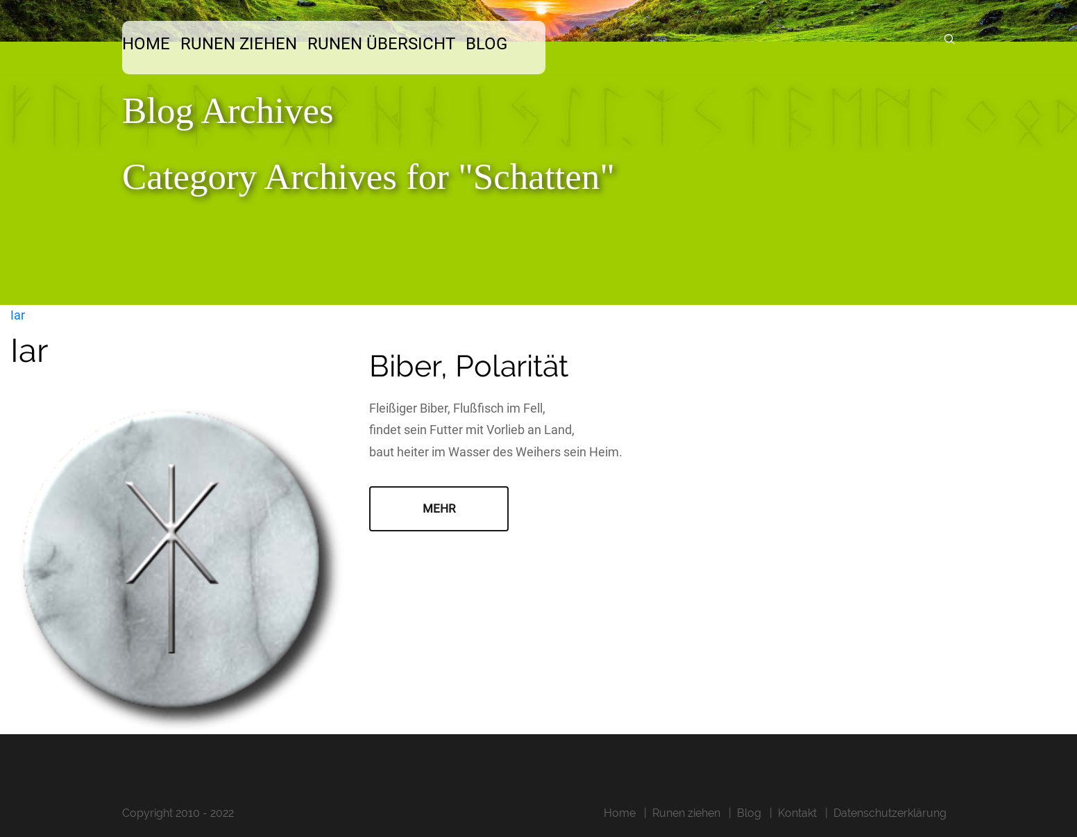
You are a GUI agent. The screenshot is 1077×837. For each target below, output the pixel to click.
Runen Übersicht (381, 43)
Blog (486, 43)
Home (146, 43)
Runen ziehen (238, 43)
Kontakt (797, 813)
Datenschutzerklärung (890, 813)
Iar (17, 315)
